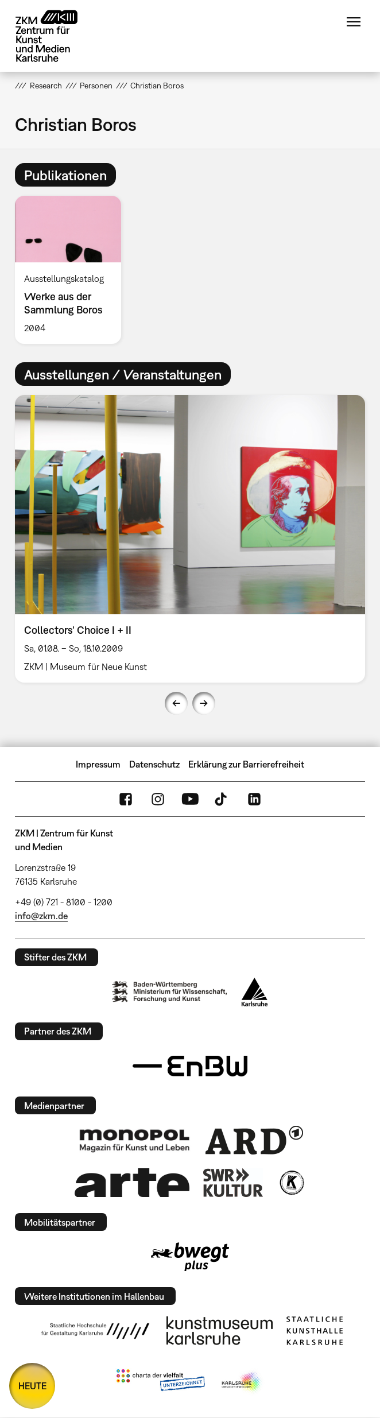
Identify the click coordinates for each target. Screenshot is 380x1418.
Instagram (157, 799)
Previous (176, 703)
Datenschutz (154, 764)
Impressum (98, 764)
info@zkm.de (41, 916)
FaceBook (125, 799)
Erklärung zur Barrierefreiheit (246, 764)
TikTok (222, 799)
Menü (353, 21)
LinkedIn (254, 799)
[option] (72, 270)
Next (203, 703)
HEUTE (32, 1386)
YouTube (190, 799)
